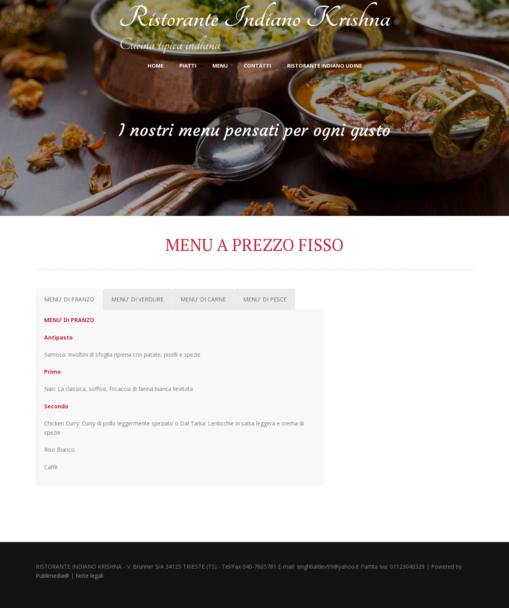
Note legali (89, 575)
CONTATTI (257, 65)
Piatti (187, 65)
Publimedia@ (52, 575)
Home (155, 65)
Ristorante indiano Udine (324, 65)
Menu (220, 65)
